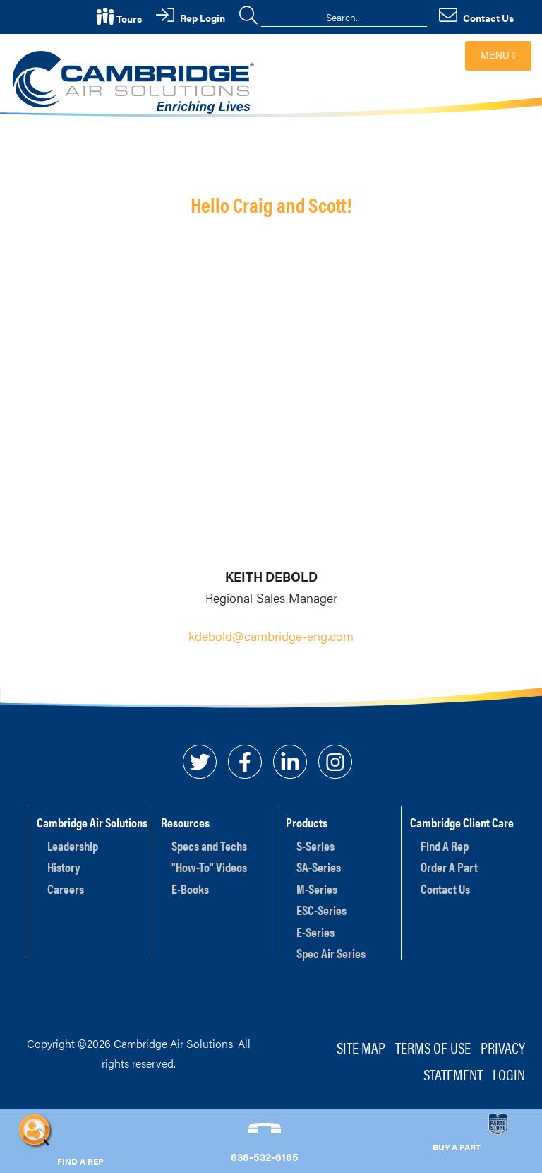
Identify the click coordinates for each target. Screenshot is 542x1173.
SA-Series (318, 867)
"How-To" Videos (209, 867)
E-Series (315, 932)
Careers (65, 888)
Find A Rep (445, 845)
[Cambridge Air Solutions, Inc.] (135, 81)
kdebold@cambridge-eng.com (271, 635)
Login (509, 1074)
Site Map (361, 1047)
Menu (498, 55)
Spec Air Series (331, 953)
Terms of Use (433, 1047)
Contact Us (445, 888)
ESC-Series (321, 910)
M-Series (316, 888)
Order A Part (449, 867)
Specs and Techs (209, 845)
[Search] (344, 17)
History (63, 867)
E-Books (190, 888)
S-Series (315, 845)
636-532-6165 (265, 1156)
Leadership (72, 845)
